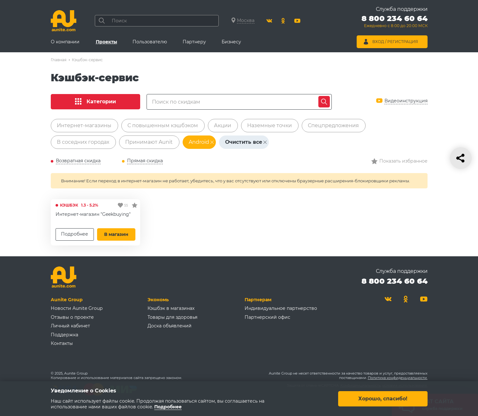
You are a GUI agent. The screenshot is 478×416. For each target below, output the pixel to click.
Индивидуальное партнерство (281, 308)
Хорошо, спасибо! (382, 398)
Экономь (158, 300)
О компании (65, 42)
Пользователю (150, 42)
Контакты (62, 343)
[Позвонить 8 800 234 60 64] (394, 22)
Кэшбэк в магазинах (171, 308)
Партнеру (194, 42)
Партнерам (258, 300)
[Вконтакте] (269, 21)
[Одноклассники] (283, 21)
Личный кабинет (70, 326)
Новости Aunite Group (76, 308)
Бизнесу (231, 42)
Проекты (106, 42)
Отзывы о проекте (72, 317)
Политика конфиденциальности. (398, 378)
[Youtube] (297, 21)
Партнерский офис (267, 317)
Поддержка (64, 335)
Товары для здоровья (172, 317)
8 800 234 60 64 (394, 281)
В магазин (116, 234)
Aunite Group (67, 300)
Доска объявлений (170, 326)
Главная (58, 59)
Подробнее (74, 234)
